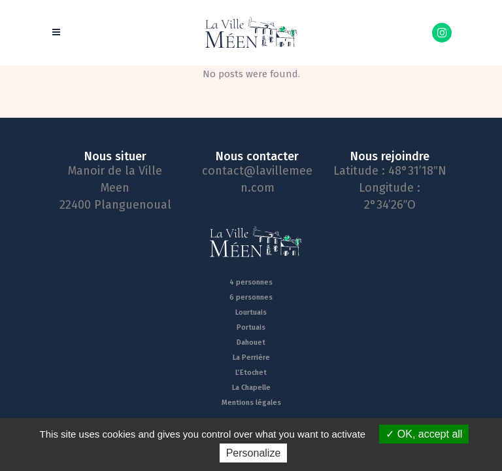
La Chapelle (251, 387)
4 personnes (251, 282)
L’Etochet (251, 372)
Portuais (251, 327)
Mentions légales (251, 402)
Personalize (253, 453)
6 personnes (251, 297)
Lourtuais (251, 312)
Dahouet (251, 342)
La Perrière (251, 357)
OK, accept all (424, 434)
